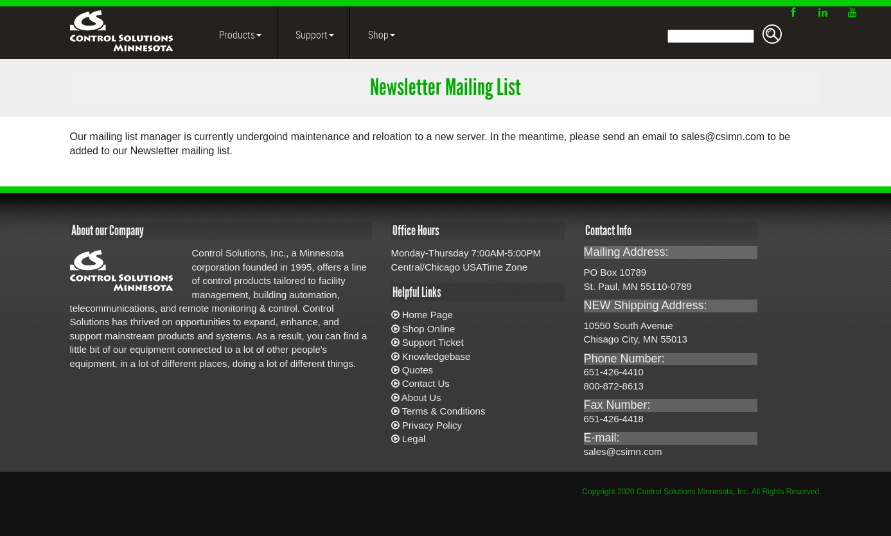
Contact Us (426, 383)
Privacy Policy (432, 425)
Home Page (427, 314)
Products (239, 35)
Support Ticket (433, 342)
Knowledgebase (436, 356)
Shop (380, 35)
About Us (421, 397)
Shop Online (428, 328)
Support (314, 35)
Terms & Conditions (443, 411)
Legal (414, 438)
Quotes (417, 369)
